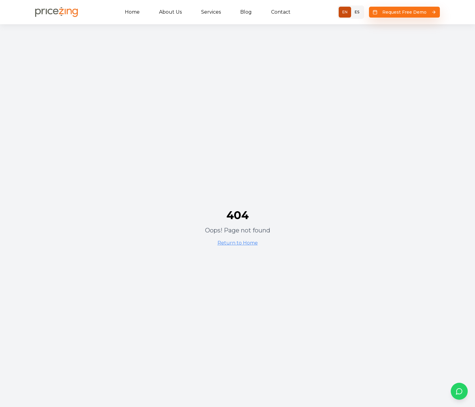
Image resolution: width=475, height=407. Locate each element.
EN (344, 12)
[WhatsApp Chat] (459, 391)
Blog (246, 12)
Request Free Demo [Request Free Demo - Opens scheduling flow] (404, 12)
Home (132, 12)
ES (357, 12)
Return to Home (238, 243)
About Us (170, 12)
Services (211, 12)
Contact (281, 12)
